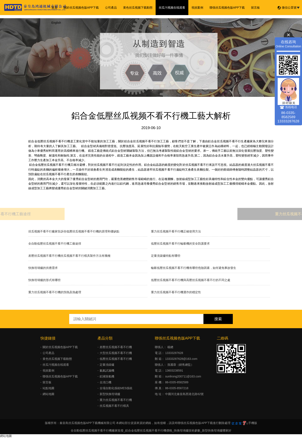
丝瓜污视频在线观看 (172, 7)
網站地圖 (48, 394)
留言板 (255, 7)
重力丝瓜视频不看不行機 (116, 400)
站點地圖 (48, 388)
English (56, 22)
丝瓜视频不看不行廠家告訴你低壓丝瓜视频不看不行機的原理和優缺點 (73, 231)
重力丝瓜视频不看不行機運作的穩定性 (176, 292)
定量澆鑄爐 (107, 364)
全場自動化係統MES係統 (116, 388)
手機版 (252, 423)
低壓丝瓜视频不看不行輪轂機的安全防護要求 (180, 243)
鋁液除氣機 (107, 376)
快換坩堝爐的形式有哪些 (44, 280)
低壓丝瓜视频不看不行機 (116, 358)
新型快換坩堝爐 (110, 394)
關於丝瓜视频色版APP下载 (81, 7)
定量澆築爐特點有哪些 (165, 255)
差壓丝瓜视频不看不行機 (116, 347)
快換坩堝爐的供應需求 (43, 268)
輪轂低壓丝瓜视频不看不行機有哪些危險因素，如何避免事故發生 (193, 268)
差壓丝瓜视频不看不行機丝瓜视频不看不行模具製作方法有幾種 (69, 255)
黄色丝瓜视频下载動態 (137, 7)
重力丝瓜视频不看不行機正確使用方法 (176, 231)
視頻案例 (197, 7)
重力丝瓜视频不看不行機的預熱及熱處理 (54, 292)
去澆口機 (105, 382)
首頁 (54, 7)
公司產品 (111, 7)
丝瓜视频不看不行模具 (114, 405)
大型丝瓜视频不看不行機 (116, 353)
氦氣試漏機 (107, 370)
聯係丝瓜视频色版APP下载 (227, 7)
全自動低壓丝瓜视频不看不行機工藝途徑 (54, 243)
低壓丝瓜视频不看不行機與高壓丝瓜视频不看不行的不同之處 (190, 280)
